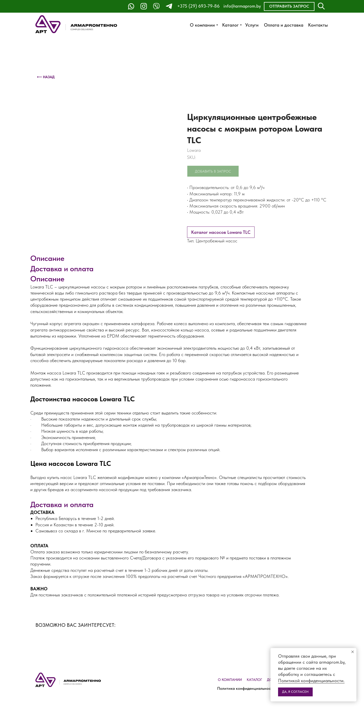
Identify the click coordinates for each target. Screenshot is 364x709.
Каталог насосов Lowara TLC (221, 232)
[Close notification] (352, 651)
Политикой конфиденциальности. (311, 680)
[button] (289, 6)
